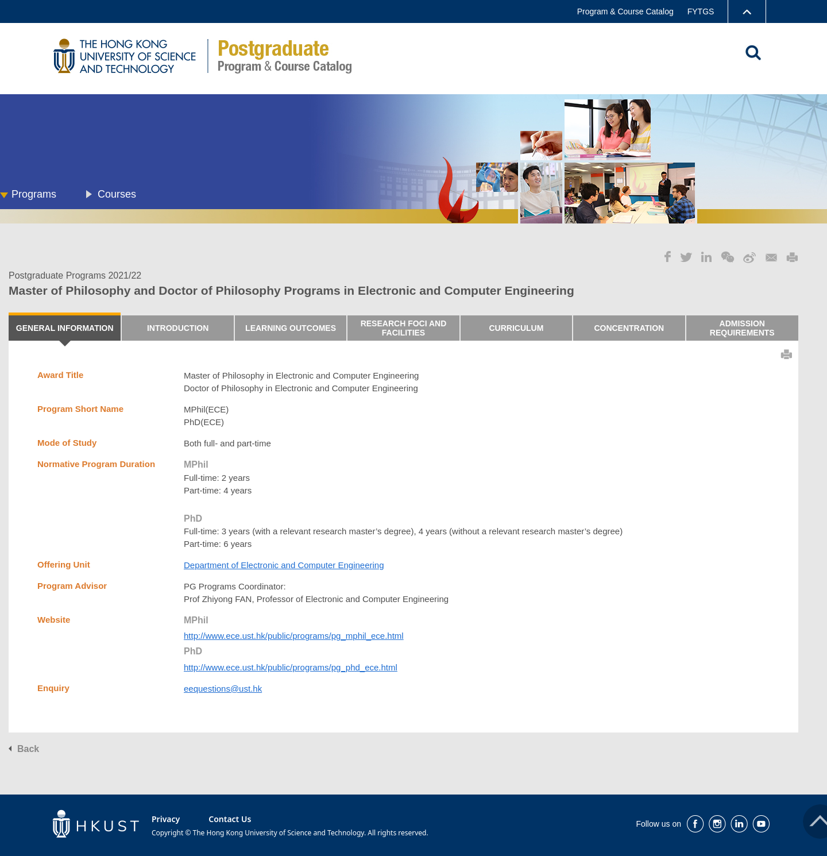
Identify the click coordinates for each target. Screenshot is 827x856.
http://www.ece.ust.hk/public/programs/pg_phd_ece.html (290, 667)
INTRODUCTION (177, 328)
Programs (33, 194)
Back (28, 749)
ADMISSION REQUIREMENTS (742, 328)
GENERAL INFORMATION (65, 328)
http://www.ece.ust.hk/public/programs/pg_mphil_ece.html (294, 636)
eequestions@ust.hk (223, 688)
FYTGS (700, 11)
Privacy (166, 818)
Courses (117, 194)
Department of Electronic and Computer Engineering (284, 565)
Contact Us (229, 818)
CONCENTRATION (629, 328)
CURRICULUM (516, 328)
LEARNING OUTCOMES (290, 328)
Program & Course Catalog (625, 11)
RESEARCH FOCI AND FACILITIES (404, 328)
